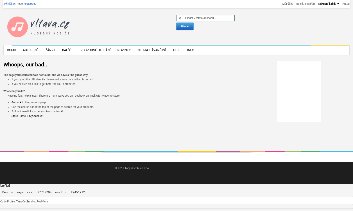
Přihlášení (10, 3)
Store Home (18, 116)
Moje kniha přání (305, 3)
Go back (16, 102)
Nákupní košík (327, 3)
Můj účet (287, 3)
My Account (36, 116)
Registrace (29, 3)
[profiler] (5, 185)
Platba (346, 3)
